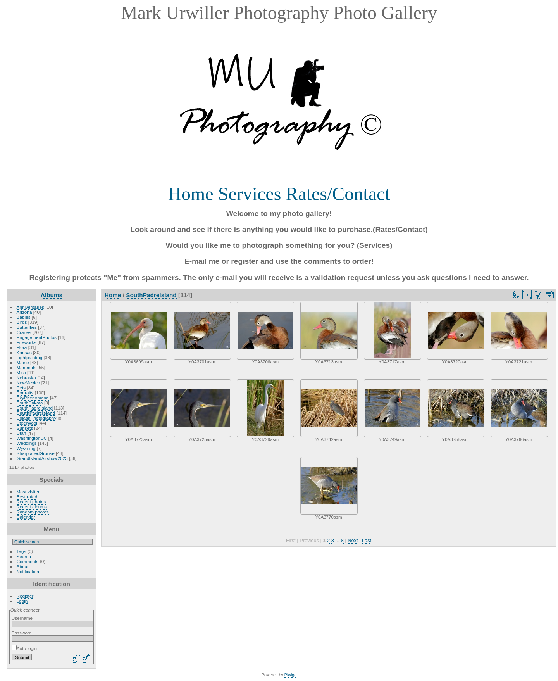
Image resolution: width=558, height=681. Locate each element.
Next (353, 540)
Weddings (27, 443)
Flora (22, 347)
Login (22, 600)
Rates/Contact (338, 193)
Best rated (27, 496)
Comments (28, 561)
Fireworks (26, 342)
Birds (22, 322)
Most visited (29, 491)
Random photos (33, 511)
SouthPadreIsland (35, 407)
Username (22, 618)
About (23, 566)
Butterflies (27, 327)
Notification (28, 571)
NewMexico (28, 382)
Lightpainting (30, 357)
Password (22, 632)
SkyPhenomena (33, 397)
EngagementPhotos (37, 337)
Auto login (24, 648)
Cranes (24, 332)
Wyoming (26, 448)
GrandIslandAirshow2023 (42, 458)
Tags (21, 551)
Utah (21, 433)
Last (366, 540)
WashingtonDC (32, 438)
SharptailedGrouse (36, 453)
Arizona (24, 312)
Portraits (25, 392)
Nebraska (26, 377)
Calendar (26, 516)
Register (25, 595)
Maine (23, 362)
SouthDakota (30, 402)
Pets (21, 387)
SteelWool (27, 422)
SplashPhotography (37, 417)
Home (190, 193)
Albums (51, 295)
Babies (24, 317)
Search (24, 556)
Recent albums (32, 506)
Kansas (24, 352)
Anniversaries (30, 306)
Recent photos (31, 501)
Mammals (26, 367)
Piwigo (290, 674)
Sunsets (25, 427)
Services (249, 193)
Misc (21, 372)
